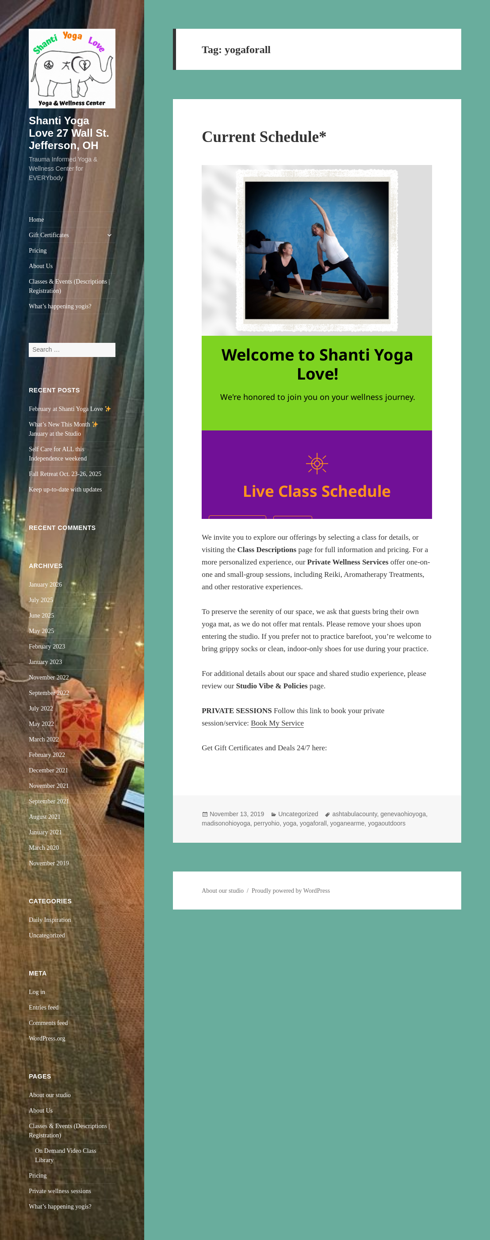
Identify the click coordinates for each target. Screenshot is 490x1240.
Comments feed (48, 1023)
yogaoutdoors (387, 823)
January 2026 (45, 584)
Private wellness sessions (60, 1191)
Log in (37, 992)
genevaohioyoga (403, 814)
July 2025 (41, 600)
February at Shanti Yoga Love (70, 409)
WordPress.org (47, 1038)
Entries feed (43, 1007)
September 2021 (49, 801)
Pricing (37, 250)
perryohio (266, 823)
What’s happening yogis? (60, 306)
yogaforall (313, 823)
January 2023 (45, 662)
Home (36, 219)
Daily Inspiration (50, 920)
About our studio (50, 1095)
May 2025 (41, 631)
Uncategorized (47, 935)
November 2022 (49, 677)
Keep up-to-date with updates (65, 489)
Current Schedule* (264, 137)
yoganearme (347, 823)
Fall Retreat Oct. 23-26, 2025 (65, 474)
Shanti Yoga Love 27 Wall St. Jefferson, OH (69, 133)
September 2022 (49, 693)
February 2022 (47, 755)
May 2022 (41, 724)
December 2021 (48, 770)
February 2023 (47, 646)
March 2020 (44, 848)
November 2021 (49, 786)
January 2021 (45, 832)
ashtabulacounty (354, 814)
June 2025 (41, 615)
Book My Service (277, 723)
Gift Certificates (49, 235)
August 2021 (45, 817)
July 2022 (41, 708)
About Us (41, 266)
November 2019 (49, 863)
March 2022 (44, 739)
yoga (289, 823)
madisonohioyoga (226, 823)
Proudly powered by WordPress (291, 890)
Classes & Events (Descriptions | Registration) (69, 286)
